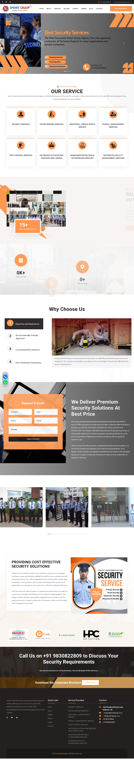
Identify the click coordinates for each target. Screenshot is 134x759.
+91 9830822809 (106, 2)
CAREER (83, 9)
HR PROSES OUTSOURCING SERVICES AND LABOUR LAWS (82, 730)
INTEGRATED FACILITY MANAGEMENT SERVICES (77, 742)
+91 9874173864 (108, 719)
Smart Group (62, 754)
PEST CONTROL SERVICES (78, 725)
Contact (99, 9)
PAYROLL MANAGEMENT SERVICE (81, 721)
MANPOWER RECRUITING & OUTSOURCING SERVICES (78, 736)
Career (50, 723)
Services (57, 9)
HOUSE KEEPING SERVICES (78, 711)
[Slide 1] (65, 71)
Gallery (50, 715)
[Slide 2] (68, 71)
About (48, 9)
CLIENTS (75, 9)
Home (41, 9)
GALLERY (66, 9)
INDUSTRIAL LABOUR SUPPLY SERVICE (79, 716)
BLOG (91, 9)
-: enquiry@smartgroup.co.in (112, 713)
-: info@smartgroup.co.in (111, 716)
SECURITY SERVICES (75, 707)
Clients (50, 719)
